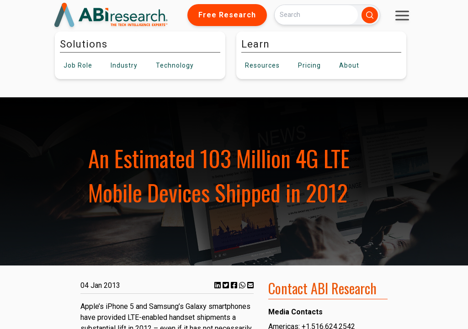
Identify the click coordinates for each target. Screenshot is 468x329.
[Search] (316, 15)
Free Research (227, 15)
